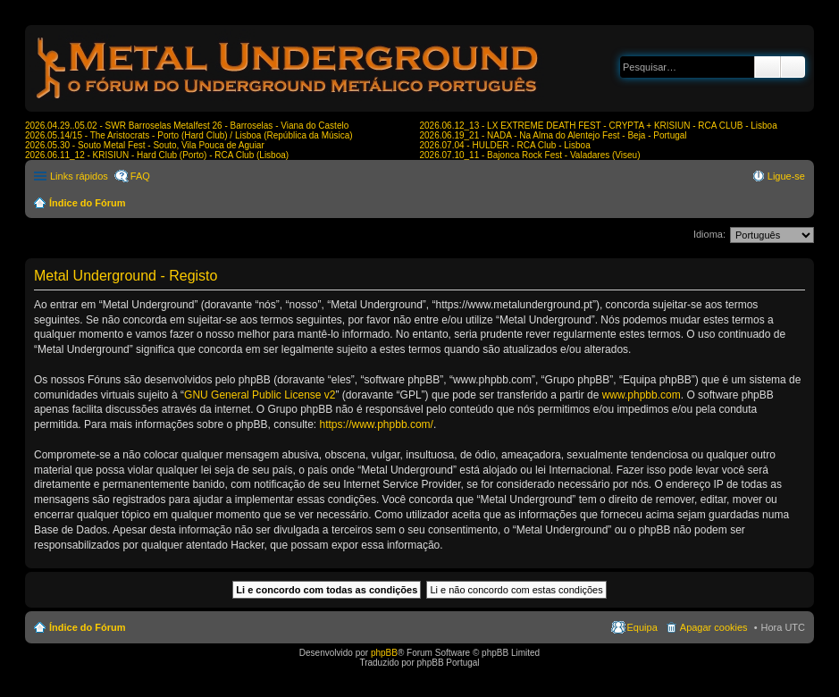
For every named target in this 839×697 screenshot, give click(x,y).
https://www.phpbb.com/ (376, 424)
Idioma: (709, 234)
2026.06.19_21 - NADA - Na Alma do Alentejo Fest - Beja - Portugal (553, 135)
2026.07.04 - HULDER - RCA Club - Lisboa (505, 145)
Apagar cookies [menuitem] (714, 627)
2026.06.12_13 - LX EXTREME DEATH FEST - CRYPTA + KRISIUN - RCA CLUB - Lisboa (598, 125)
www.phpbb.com (641, 395)
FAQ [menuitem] (140, 176)
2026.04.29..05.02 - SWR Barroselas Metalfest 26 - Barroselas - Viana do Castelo (186, 125)
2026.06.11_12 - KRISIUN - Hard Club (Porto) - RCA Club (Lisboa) (157, 155)
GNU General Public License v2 (259, 395)
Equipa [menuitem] (642, 627)
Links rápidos (79, 176)
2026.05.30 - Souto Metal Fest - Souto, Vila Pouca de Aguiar (144, 145)
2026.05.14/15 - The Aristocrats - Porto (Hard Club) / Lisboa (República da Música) (189, 135)
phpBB (384, 653)
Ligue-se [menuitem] (786, 176)
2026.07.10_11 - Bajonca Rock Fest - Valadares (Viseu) (530, 155)
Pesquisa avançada (793, 67)
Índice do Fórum (87, 202)
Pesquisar (767, 67)
